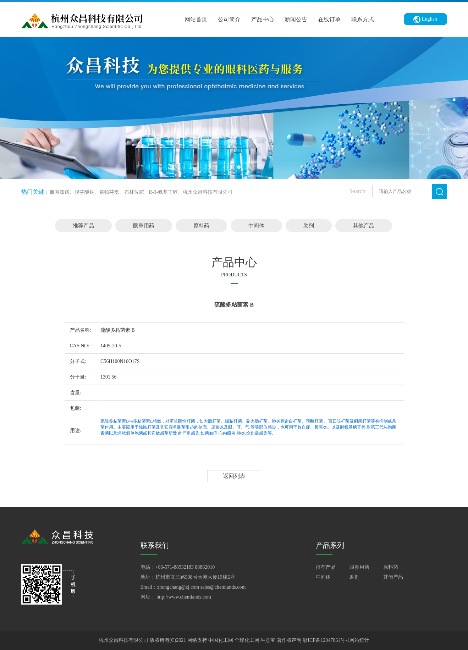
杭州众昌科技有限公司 (123, 640)
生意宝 (267, 640)
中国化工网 (220, 640)
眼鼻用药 (143, 225)
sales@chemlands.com (223, 587)
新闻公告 (296, 19)
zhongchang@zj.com (178, 587)
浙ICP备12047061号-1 (326, 640)
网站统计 (359, 640)
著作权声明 (290, 640)
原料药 (201, 225)
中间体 (256, 225)
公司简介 (229, 19)
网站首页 (196, 19)
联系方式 (362, 19)
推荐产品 (83, 225)
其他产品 (363, 225)
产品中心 (262, 19)
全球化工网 (247, 640)
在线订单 (329, 19)
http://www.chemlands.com (183, 597)
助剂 (308, 225)
